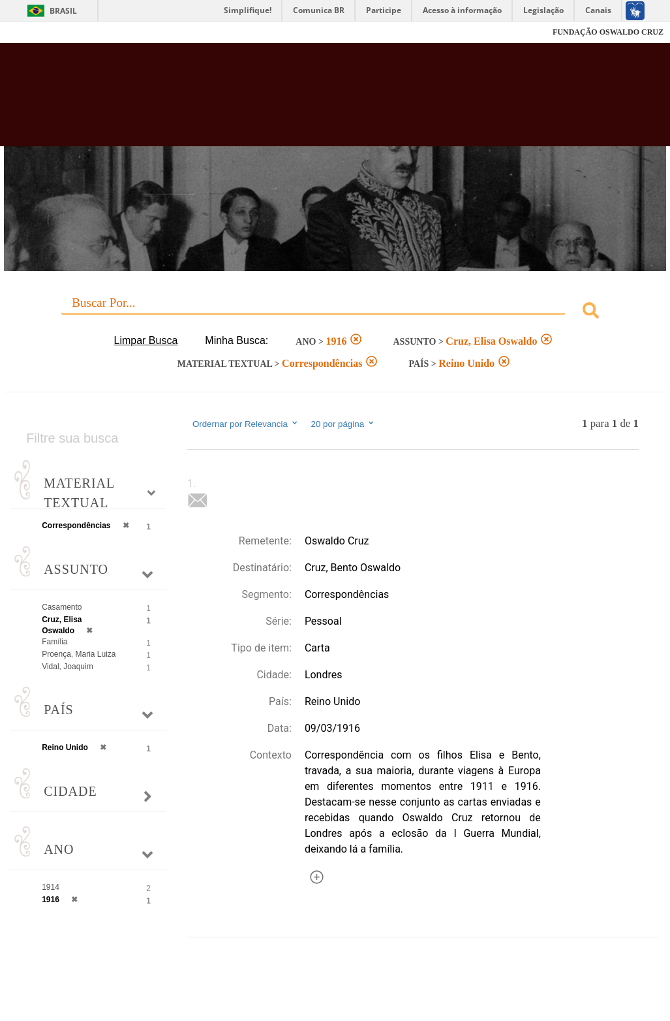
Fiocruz (39, 32)
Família (54, 641)
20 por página (343, 423)
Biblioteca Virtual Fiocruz (299, 101)
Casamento (62, 607)
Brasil (63, 10)
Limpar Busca (146, 340)
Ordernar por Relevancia (245, 423)
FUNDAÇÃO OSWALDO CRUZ (608, 32)
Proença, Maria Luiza (78, 654)
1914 (50, 887)
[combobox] (335, 312)
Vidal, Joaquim (67, 666)
